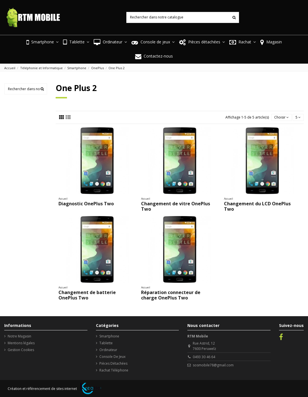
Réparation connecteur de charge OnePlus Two (170, 295)
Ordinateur (108, 349)
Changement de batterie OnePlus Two (87, 295)
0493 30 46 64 (204, 356)
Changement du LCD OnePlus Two (257, 206)
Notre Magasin (19, 336)
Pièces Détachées (113, 363)
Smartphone (109, 336)
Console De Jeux (112, 356)
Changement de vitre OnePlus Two (175, 206)
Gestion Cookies (21, 349)
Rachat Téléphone (113, 370)
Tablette (106, 343)
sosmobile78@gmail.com (213, 365)
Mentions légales (21, 343)
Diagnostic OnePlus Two (86, 203)
